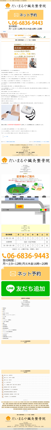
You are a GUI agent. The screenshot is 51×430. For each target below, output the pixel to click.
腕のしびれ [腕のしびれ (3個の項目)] (33, 405)
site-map (25, 410)
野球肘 (4, 318)
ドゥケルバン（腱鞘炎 (7, 319)
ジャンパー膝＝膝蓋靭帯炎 (7, 331)
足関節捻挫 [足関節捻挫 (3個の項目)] (25, 409)
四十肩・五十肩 (5, 313)
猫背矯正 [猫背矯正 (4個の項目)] (17, 405)
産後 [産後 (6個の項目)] (20, 405)
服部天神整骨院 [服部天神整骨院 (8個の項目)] (45, 403)
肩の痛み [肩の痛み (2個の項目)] (28, 405)
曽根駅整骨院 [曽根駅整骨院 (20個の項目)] (25, 403)
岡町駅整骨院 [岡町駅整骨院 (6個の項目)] (11, 403)
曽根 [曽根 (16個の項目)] (18, 403)
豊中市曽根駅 (25, 151)
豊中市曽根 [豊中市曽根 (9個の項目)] (26, 407)
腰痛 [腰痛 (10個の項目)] (42, 405)
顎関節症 (4, 308)
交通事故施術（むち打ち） (7, 336)
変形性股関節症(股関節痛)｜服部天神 (10, 391)
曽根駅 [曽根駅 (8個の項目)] (21, 403)
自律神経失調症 (5, 338)
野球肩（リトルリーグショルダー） (9, 314)
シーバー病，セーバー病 (25, 149)
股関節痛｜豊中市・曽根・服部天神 (10, 387)
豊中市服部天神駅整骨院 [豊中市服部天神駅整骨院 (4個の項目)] (18, 409)
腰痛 (3, 323)
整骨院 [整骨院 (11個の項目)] (15, 403)
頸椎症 (4, 309)
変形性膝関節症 (5, 328)
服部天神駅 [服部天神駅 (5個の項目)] (4, 405)
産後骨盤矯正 (5, 326)
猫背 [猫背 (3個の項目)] (14, 405)
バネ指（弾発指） (6, 321)
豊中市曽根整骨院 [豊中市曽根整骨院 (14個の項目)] (31, 407)
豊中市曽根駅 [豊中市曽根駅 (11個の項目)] (38, 407)
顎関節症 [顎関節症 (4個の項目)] (35, 409)
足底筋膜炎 (5, 335)
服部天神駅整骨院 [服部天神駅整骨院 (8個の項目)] (10, 405)
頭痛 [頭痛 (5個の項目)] (33, 409)
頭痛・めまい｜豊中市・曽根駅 (9, 377)
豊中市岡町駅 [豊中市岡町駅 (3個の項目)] (7, 407)
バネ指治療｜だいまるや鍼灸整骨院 (10, 396)
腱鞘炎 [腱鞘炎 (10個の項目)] (47, 405)
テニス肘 (4, 316)
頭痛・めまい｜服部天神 (8, 375)
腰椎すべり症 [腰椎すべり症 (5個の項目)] (38, 405)
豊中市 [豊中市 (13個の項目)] (3, 407)
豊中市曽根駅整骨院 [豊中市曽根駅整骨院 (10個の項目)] (45, 407)
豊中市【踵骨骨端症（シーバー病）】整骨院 (41, 141)
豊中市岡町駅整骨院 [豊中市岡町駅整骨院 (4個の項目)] (14, 407)
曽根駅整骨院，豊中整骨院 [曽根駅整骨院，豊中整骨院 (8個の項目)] (33, 403)
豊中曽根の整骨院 (25, 147)
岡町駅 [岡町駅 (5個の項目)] (7, 403)
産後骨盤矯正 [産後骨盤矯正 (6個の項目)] (24, 405)
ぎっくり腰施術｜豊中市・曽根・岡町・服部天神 (12, 384)
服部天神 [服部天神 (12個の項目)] (40, 403)
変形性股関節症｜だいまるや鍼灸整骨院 (11, 389)
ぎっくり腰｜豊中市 (7, 382)
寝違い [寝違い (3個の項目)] (4, 403)
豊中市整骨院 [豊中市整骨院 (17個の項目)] (20, 407)
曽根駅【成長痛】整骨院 (11, 141)
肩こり (4, 311)
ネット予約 (6, 136)
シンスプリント (5, 333)
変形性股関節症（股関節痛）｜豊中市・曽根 (11, 394)
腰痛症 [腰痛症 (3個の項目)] (44, 405)
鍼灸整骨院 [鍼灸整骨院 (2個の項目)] (30, 409)
